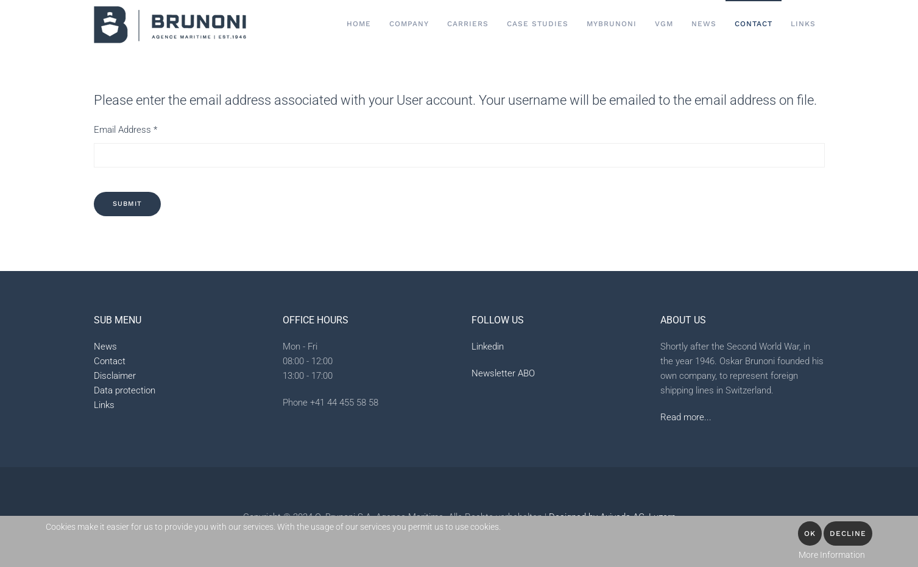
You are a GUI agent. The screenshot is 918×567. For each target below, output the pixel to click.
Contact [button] (753, 23)
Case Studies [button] (537, 23)
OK (810, 533)
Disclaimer (115, 375)
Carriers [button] (468, 23)
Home (359, 23)
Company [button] (409, 23)
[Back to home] (170, 24)
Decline (848, 533)
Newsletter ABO (503, 373)
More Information (832, 555)
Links (803, 23)
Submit (127, 204)
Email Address (125, 129)
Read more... (685, 417)
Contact (109, 361)
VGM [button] (664, 23)
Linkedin (487, 346)
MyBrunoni (612, 23)
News (703, 23)
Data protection (124, 390)
